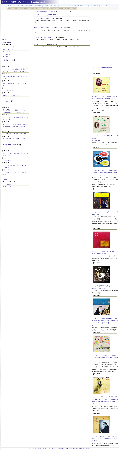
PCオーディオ (7, 186)
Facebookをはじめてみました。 (11, 95)
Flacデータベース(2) (8, 49)
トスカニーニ (6, 54)
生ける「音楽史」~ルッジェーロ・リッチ (14, 138)
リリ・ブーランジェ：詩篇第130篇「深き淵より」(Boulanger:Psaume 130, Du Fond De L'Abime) (105, 358)
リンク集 (4, 179)
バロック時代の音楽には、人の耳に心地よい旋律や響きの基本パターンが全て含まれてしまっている (15, 127)
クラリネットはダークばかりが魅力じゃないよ (15, 133)
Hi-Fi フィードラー (39, 44)
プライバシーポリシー (51, 448)
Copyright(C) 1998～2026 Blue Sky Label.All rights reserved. (74, 448)
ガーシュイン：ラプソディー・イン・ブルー (45, 27)
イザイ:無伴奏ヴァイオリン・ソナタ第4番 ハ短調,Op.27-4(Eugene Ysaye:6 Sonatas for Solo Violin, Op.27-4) (105, 439)
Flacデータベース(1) (8, 47)
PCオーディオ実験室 (11, 145)
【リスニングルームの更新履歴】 (102, 67)
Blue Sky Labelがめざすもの (36, 448)
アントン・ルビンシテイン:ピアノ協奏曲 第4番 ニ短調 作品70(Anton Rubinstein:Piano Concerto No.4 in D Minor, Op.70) (104, 173)
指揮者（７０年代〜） (50, 11)
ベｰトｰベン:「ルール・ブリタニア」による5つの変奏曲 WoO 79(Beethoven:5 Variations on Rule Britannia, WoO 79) (105, 138)
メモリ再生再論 (7, 160)
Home (34, 11)
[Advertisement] (16, 23)
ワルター (5, 56)
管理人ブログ (8, 60)
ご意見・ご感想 (6, 42)
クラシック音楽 (7, 184)
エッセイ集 (7, 101)
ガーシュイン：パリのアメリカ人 (42, 37)
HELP (4, 39)
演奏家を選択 (39, 11)
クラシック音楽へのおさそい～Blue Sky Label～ (24, 2)
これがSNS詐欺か (8, 90)
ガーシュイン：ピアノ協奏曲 (41, 18)
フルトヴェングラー (8, 51)
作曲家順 (50, 15)
